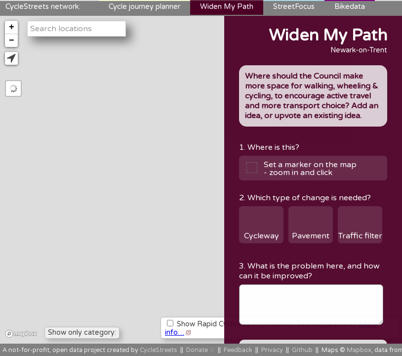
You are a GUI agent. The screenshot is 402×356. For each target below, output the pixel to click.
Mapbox (359, 350)
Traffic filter (360, 236)
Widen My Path (226, 6)
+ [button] (11, 27)
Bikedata (349, 6)
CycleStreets (158, 350)
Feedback (238, 350)
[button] (11, 58)
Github (302, 350)
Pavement (310, 236)
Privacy (272, 350)
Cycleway (261, 236)
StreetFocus (294, 6)
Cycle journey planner (144, 6)
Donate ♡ (200, 350)
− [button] (11, 40)
